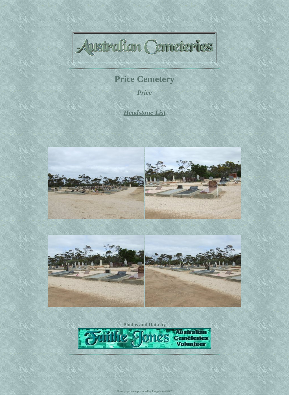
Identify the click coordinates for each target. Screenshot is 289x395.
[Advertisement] (144, 15)
